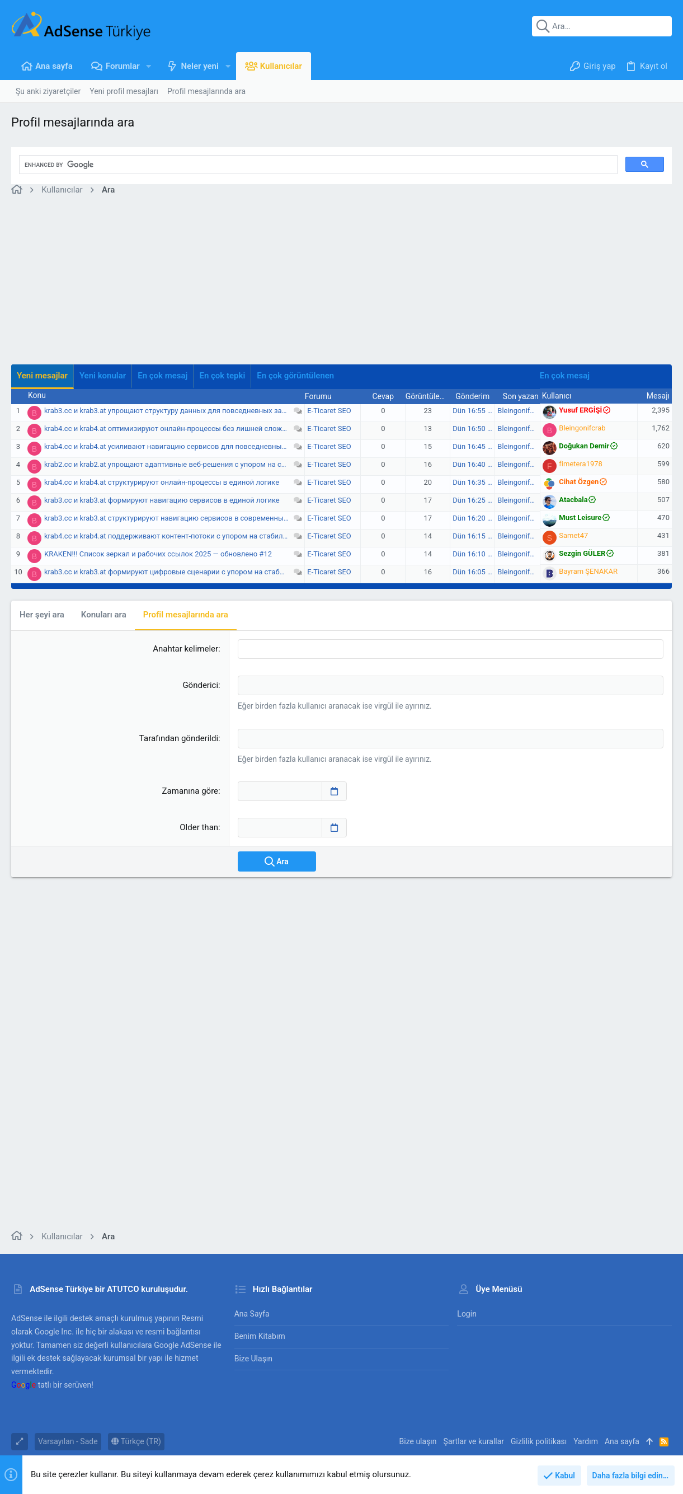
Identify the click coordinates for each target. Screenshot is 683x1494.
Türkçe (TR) (136, 1441)
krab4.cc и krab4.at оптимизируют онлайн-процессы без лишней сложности (173, 428)
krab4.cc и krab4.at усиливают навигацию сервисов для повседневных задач (175, 446)
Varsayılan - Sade (68, 1441)
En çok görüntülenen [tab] (295, 376)
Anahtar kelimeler (185, 649)
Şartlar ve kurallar (474, 1441)
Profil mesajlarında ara (185, 615)
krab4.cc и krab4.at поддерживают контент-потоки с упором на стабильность (175, 536)
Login (467, 1313)
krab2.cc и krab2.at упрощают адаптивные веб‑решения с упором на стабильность (184, 464)
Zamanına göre (190, 791)
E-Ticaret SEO (329, 410)
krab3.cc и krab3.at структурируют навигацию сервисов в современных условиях (182, 518)
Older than (199, 827)
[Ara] (602, 26)
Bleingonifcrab (520, 410)
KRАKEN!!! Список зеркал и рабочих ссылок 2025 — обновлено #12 (158, 554)
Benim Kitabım (259, 1336)
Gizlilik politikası (539, 1441)
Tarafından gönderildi (178, 738)
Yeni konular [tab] (102, 376)
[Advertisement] (341, 286)
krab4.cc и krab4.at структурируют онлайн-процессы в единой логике (161, 482)
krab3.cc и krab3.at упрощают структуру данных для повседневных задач (169, 410)
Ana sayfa (252, 1313)
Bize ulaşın (253, 1358)
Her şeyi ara (42, 615)
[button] (149, 66)
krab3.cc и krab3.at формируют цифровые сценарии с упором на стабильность (178, 572)
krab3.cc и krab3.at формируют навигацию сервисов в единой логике (162, 500)
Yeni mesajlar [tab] (42, 376)
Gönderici (200, 685)
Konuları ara (103, 615)
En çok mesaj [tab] (162, 376)
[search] (317, 164)
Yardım (585, 1441)
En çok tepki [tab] (222, 376)
